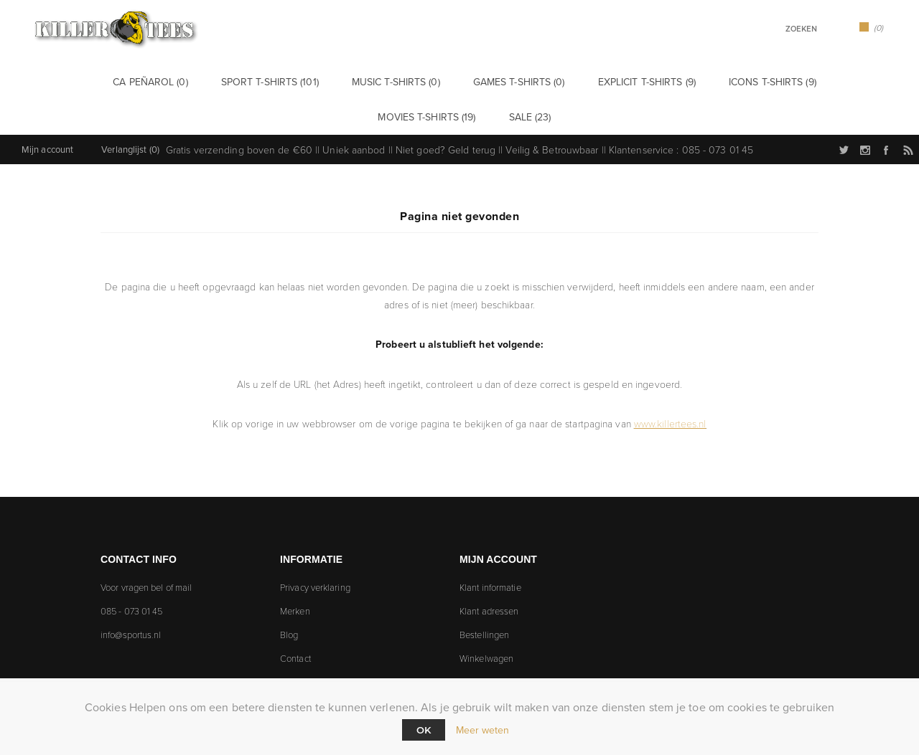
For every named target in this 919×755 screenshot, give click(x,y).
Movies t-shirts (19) (752, 80)
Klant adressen (489, 572)
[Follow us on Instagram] (158, 632)
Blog (289, 596)
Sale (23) (839, 80)
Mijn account (47, 111)
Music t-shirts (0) (310, 80)
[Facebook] (199, 632)
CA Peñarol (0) (95, 80)
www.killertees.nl (670, 385)
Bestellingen (484, 596)
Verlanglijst (481, 643)
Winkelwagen (486, 620)
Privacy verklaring (315, 549)
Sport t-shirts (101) (199, 80)
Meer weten (483, 730)
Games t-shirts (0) (417, 80)
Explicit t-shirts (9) (530, 80)
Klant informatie (490, 549)
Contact (295, 620)
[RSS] (239, 632)
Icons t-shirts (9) (641, 80)
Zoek (831, 28)
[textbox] (783, 29)
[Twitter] (117, 632)
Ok (423, 730)
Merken (295, 572)
